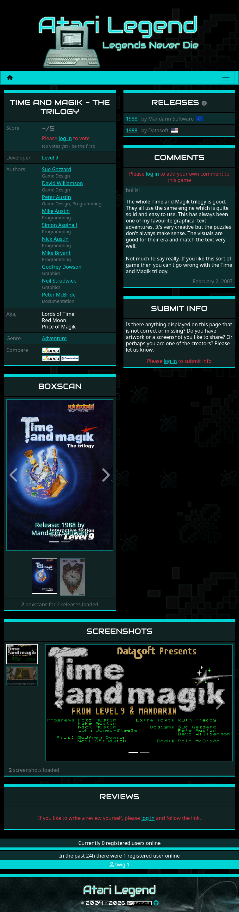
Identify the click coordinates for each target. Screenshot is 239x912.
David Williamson (62, 183)
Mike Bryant (56, 252)
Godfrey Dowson (62, 266)
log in (65, 138)
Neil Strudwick (59, 280)
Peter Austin (56, 197)
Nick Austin (55, 238)
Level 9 (50, 157)
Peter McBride (59, 294)
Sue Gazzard (57, 169)
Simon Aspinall (59, 225)
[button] (14, 475)
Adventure (54, 338)
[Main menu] (226, 77)
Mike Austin (56, 211)
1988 (132, 118)
